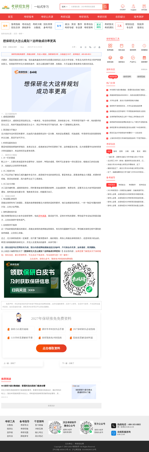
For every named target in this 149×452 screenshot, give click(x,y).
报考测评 (139, 16)
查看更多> (144, 69)
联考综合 (88, 24)
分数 (132, 151)
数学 (80, 24)
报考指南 (15, 24)
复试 (138, 151)
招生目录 (15, 27)
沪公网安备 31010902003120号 (84, 450)
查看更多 (51, 406)
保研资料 (127, 77)
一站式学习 (41, 6)
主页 (15, 34)
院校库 (140, 24)
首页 (10, 16)
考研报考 (29, 16)
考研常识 (24, 425)
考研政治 (121, 185)
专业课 (79, 27)
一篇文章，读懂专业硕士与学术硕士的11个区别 (125, 157)
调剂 (144, 151)
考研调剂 (109, 27)
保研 (20, 34)
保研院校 (141, 77)
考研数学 (132, 185)
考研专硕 (69, 27)
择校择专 (26, 27)
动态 (109, 151)
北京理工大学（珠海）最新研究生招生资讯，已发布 (127, 161)
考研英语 (111, 185)
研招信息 (129, 24)
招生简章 (48, 24)
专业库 (130, 27)
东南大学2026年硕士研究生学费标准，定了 (124, 164)
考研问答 (102, 16)
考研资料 (88, 27)
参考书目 (48, 27)
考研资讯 (84, 16)
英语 (73, 24)
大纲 (127, 151)
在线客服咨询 (124, 432)
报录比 (140, 27)
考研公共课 (47, 16)
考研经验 (24, 429)
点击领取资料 (51, 348)
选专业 (10, 436)
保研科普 (113, 77)
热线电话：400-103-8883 (129, 424)
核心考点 (39, 432)
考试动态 (26, 24)
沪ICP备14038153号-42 (62, 450)
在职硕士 (120, 16)
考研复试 (109, 24)
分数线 (37, 27)
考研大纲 (37, 24)
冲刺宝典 (39, 429)
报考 (115, 151)
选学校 (10, 432)
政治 (67, 24)
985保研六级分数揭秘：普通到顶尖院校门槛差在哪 (23, 386)
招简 (121, 151)
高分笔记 (39, 436)
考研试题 (65, 16)
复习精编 (39, 425)
